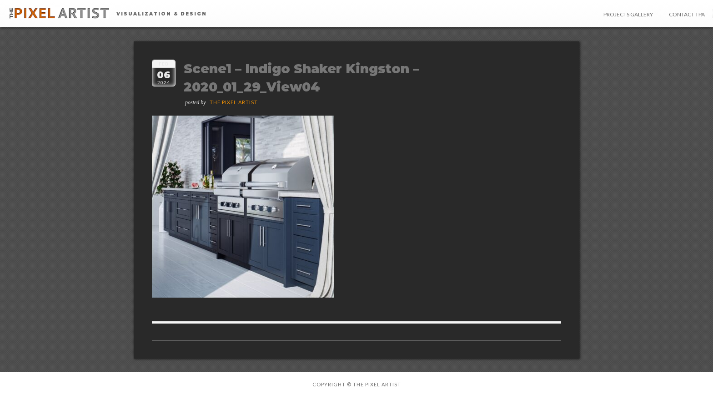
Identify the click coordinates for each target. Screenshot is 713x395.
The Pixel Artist (234, 102)
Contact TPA (687, 14)
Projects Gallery (628, 14)
